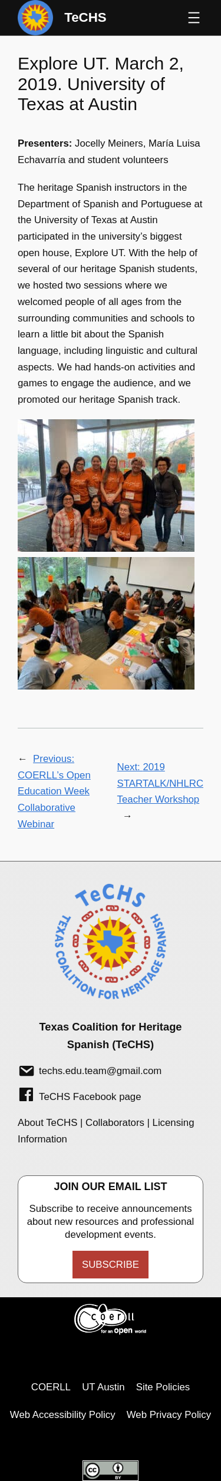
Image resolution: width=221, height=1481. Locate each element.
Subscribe (110, 1264)
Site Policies (163, 1387)
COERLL (51, 1387)
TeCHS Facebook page (90, 1096)
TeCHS (85, 17)
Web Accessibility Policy (63, 1414)
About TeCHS (47, 1122)
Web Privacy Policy (169, 1414)
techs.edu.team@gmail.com (100, 1070)
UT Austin (103, 1387)
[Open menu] (193, 17)
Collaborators (114, 1122)
